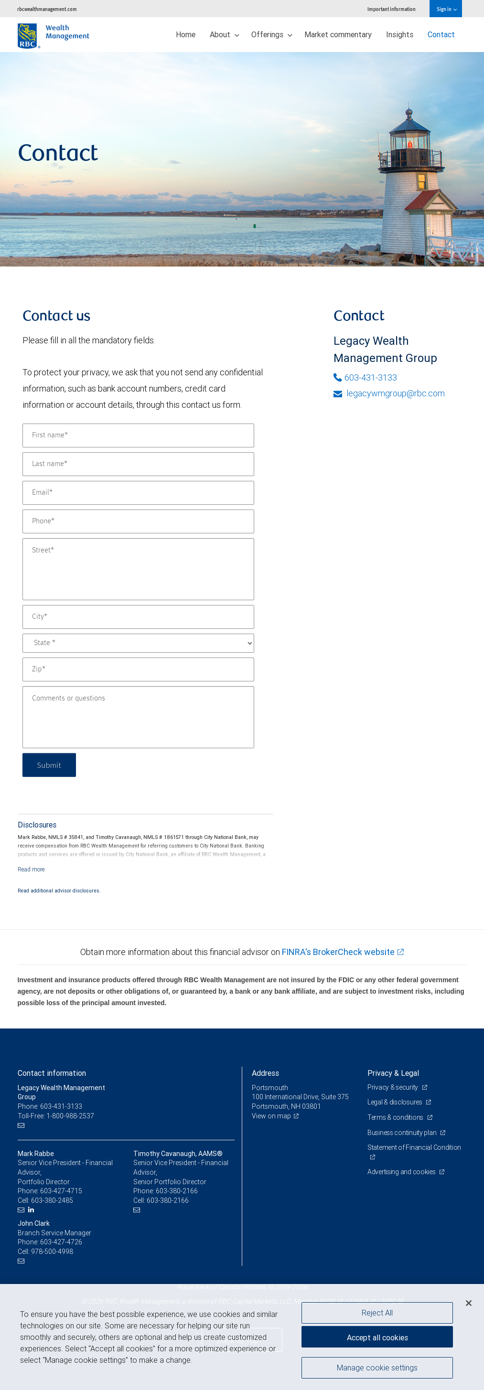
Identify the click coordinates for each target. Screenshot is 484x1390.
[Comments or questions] (138, 717)
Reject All (377, 1312)
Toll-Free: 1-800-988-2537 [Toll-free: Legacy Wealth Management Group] (56, 1116)
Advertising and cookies (402, 1171)
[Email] (138, 493)
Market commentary (338, 34)
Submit (49, 764)
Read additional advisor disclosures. (59, 890)
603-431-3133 (365, 377)
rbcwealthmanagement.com (47, 9)
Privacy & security (393, 1087)
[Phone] (138, 521)
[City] (138, 617)
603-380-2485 (52, 1200)
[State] (138, 643)
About (224, 34)
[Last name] (138, 464)
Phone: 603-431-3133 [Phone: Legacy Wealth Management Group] (50, 1106)
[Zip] (138, 669)
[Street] (138, 569)
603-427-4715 (61, 1191)
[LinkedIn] (32, 1209)
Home (185, 34)
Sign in (446, 9)
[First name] (138, 435)
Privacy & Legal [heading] (393, 1073)
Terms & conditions (396, 1117)
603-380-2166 (177, 1191)
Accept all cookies (377, 1337)
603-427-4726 (61, 1242)
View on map (271, 1116)
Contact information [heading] (52, 1073)
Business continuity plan (402, 1132)
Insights (399, 34)
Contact (441, 34)
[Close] (468, 1303)
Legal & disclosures (395, 1102)
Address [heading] (265, 1073)
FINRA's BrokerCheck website (338, 951)
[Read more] (31, 869)
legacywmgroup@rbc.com (389, 393)
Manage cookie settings (377, 1367)
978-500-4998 (52, 1251)
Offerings (271, 34)
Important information (391, 9)
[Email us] (22, 1125)
